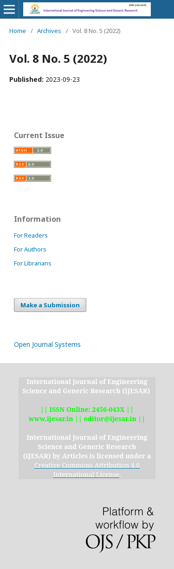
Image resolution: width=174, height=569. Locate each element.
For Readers (31, 235)
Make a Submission (50, 305)
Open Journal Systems (47, 344)
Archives (49, 30)
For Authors (30, 249)
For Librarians (33, 263)
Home (17, 30)
